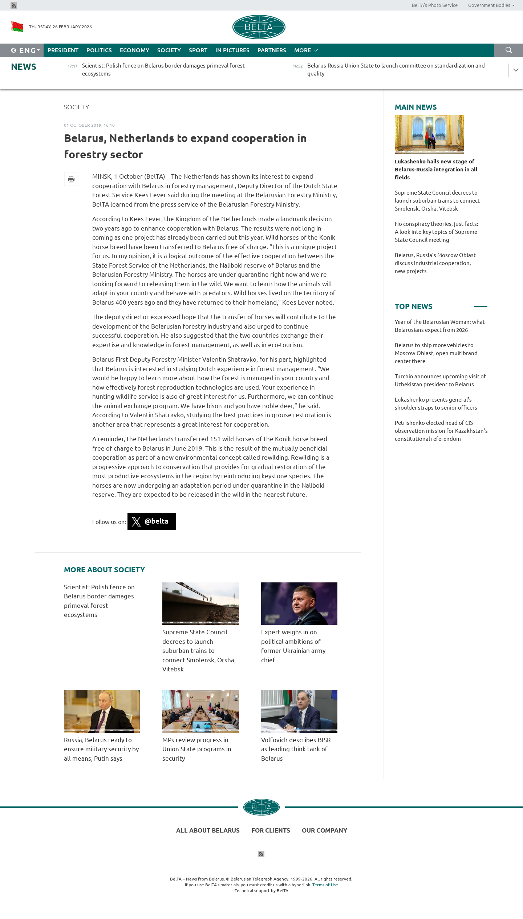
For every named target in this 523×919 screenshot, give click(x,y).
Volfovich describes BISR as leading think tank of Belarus (296, 749)
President (63, 50)
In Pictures (232, 50)
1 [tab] (451, 303)
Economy (134, 50)
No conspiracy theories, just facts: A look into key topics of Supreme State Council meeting (436, 232)
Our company (324, 830)
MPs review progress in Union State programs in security (196, 749)
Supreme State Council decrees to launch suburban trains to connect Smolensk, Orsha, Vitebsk (199, 650)
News (23, 67)
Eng (27, 50)
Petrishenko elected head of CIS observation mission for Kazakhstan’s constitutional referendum (441, 431)
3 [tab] (480, 303)
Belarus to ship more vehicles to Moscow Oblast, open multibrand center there (436, 353)
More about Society (104, 569)
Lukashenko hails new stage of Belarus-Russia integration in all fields (436, 169)
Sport (198, 50)
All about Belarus (208, 830)
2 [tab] (466, 303)
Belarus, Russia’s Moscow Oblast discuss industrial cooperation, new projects (435, 263)
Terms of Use (325, 884)
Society (169, 50)
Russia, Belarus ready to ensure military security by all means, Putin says (101, 749)
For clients (270, 830)
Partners (272, 50)
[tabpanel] (441, 384)
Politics (99, 50)
